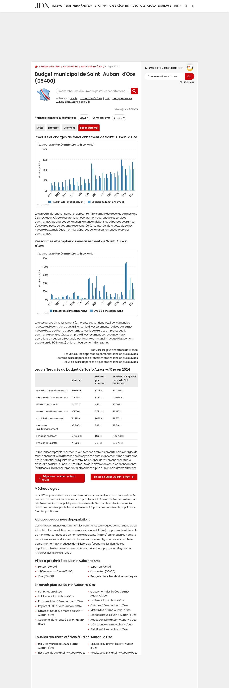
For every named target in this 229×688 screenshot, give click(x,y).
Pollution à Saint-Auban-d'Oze (108, 629)
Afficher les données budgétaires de (55, 118)
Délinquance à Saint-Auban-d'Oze (111, 624)
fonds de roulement (104, 460)
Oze (107, 98)
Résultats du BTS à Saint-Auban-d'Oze (113, 652)
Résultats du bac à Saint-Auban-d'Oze (61, 652)
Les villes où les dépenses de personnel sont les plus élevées (101, 353)
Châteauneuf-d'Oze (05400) (56, 571)
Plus (177, 5)
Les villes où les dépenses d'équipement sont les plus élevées (100, 361)
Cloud (151, 5)
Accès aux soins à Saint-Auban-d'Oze (113, 619)
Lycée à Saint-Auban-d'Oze (107, 600)
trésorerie (41, 464)
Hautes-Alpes (70, 66)
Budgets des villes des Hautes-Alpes (113, 576)
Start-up (101, 5)
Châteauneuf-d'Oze (91, 98)
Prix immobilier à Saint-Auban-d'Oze (60, 601)
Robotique (138, 5)
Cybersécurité (119, 5)
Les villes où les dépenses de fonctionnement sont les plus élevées (97, 357)
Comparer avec (101, 118)
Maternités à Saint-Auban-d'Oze (110, 610)
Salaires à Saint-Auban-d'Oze (56, 596)
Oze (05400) (46, 576)
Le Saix (73, 98)
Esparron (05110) (100, 566)
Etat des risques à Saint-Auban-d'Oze (113, 614)
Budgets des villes (50, 66)
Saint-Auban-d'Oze (91, 66)
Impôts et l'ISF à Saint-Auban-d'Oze (60, 606)
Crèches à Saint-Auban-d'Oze (109, 605)
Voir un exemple (186, 82)
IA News (57, 5)
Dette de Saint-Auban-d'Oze (114, 477)
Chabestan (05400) (102, 571)
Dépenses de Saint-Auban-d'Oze (57, 478)
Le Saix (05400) (47, 566)
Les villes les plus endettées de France (114, 349)
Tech (67, 5)
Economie (164, 5)
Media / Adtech (82, 5)
